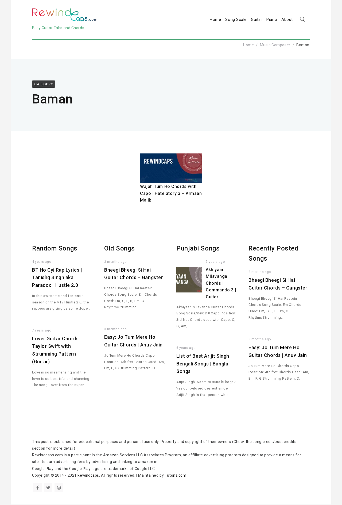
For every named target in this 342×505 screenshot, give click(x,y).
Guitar (256, 19)
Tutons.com (176, 476)
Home (215, 19)
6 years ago (185, 348)
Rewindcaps (88, 476)
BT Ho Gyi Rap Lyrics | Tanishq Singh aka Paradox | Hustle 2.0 (57, 278)
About (287, 19)
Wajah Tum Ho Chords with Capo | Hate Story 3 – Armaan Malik (171, 193)
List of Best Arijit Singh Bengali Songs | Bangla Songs (202, 364)
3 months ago (115, 262)
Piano (271, 19)
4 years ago (41, 262)
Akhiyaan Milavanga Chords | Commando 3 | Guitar (221, 284)
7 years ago (41, 331)
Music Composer (275, 45)
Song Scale (236, 19)
